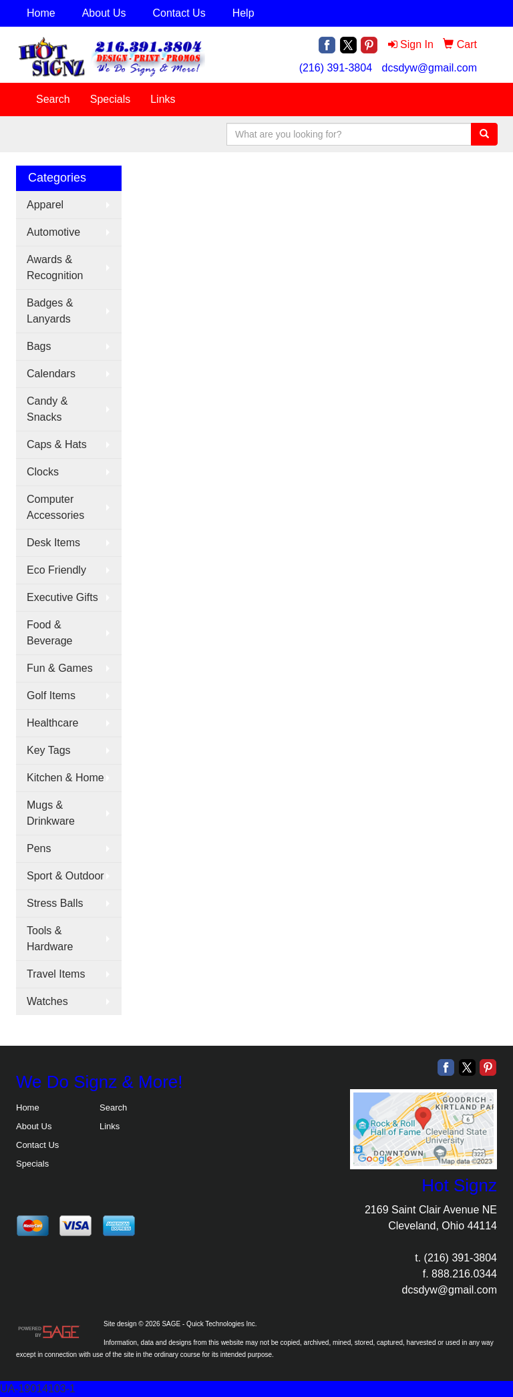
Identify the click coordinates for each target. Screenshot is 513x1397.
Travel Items (56, 974)
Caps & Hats (57, 444)
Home (41, 13)
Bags (39, 346)
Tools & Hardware (50, 938)
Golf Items (51, 695)
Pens (39, 848)
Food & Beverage (50, 632)
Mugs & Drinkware (51, 813)
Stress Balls (55, 903)
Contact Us (179, 13)
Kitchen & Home (65, 777)
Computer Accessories (55, 507)
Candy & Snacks (47, 409)
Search (53, 99)
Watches (47, 1001)
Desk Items (53, 542)
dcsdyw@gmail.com (430, 67)
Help (243, 13)
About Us (104, 13)
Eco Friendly (56, 570)
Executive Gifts (62, 597)
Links (162, 99)
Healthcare (52, 723)
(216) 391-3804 (335, 67)
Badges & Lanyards (50, 311)
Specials (110, 99)
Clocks (43, 471)
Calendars (51, 373)
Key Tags (49, 750)
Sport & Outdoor (65, 875)
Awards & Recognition (55, 267)
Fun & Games (60, 668)
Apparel (45, 204)
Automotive (53, 232)
